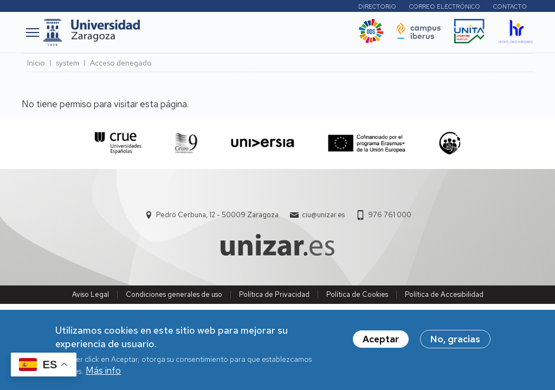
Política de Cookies (357, 294)
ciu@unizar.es (323, 214)
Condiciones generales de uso (174, 294)
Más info (103, 375)
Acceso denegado (121, 63)
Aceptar (381, 343)
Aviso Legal (90, 294)
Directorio (377, 6)
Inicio (36, 63)
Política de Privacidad (274, 294)
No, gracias (455, 343)
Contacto (510, 6)
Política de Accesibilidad (444, 294)
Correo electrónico (444, 6)
